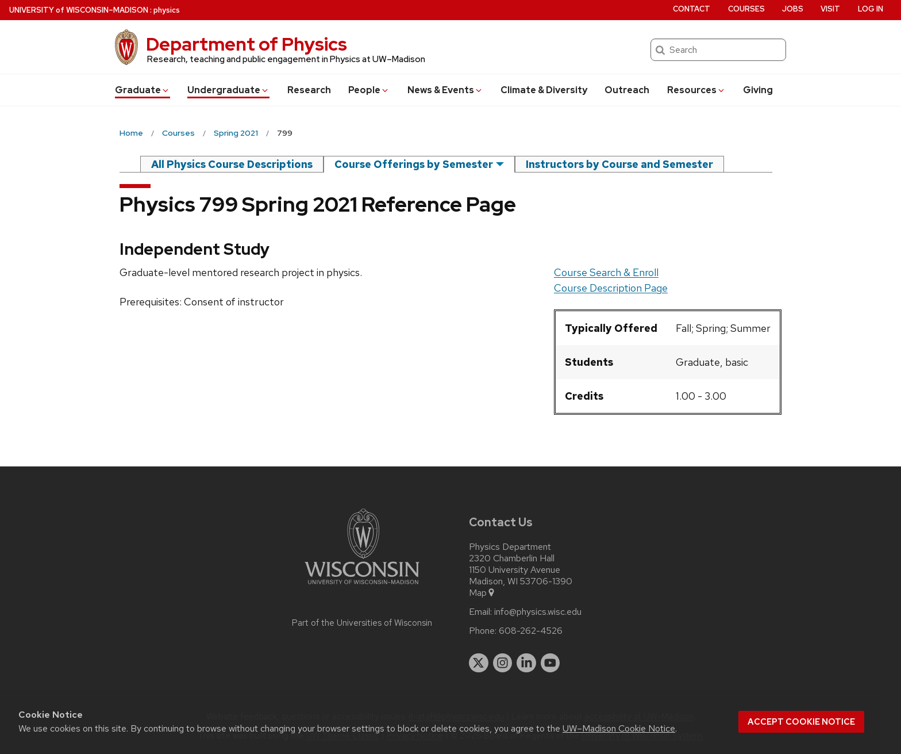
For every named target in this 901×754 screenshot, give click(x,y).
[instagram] (503, 663)
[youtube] (550, 663)
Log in (870, 9)
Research (309, 90)
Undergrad (228, 90)
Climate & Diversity (543, 90)
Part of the (362, 623)
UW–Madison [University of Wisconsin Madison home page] (78, 10)
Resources (696, 90)
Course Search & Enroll (606, 272)
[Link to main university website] (362, 586)
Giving (758, 90)
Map (482, 593)
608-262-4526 (531, 631)
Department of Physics (246, 44)
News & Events (445, 90)
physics (166, 10)
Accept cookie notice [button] (801, 722)
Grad (142, 90)
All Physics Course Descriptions (232, 164)
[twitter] (478, 663)
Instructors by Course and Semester (619, 164)
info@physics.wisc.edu (538, 612)
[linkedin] (526, 663)
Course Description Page (611, 287)
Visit (830, 9)
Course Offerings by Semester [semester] (413, 164)
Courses (746, 9)
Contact (691, 9)
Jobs (792, 9)
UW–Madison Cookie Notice (619, 728)
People (369, 90)
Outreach (626, 90)
